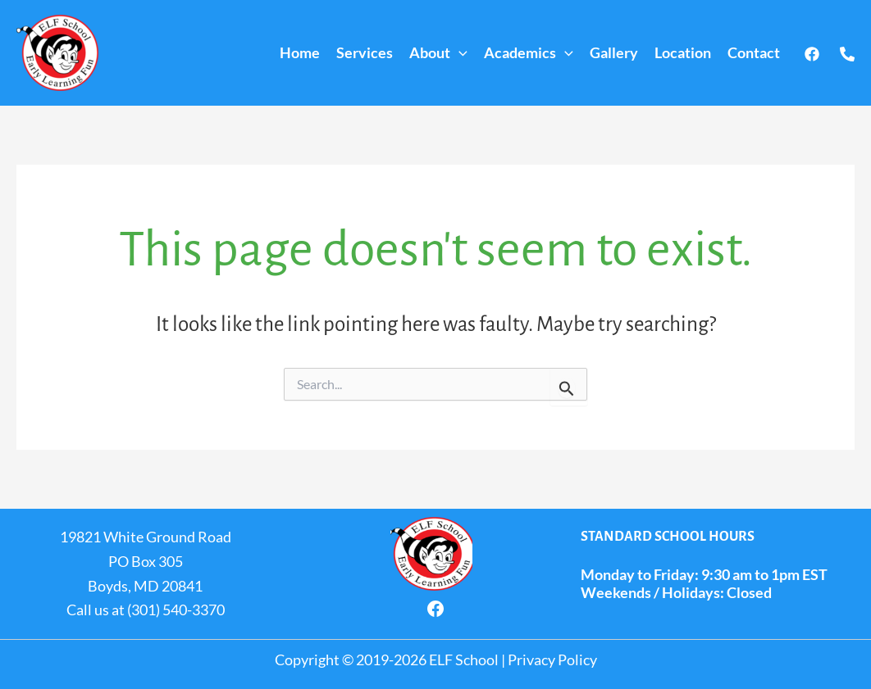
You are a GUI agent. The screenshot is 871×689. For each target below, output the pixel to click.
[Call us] (847, 54)
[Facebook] (812, 54)
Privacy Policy (552, 659)
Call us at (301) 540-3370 (145, 610)
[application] (458, 53)
